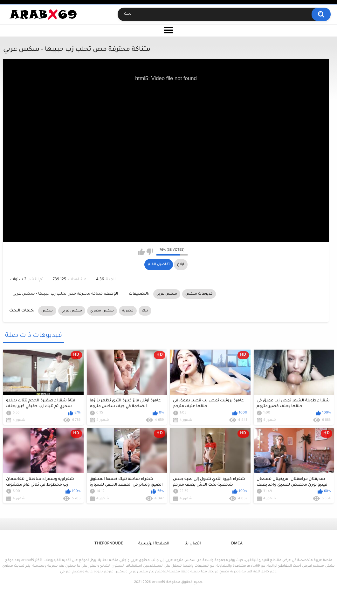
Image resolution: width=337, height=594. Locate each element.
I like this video (141, 252)
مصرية (128, 311)
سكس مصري (102, 311)
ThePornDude (108, 544)
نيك (145, 311)
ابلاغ (180, 264)
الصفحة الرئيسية (153, 544)
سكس (47, 311)
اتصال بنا (192, 544)
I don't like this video (149, 252)
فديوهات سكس (199, 294)
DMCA (237, 544)
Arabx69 (158, 582)
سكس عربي (166, 294)
